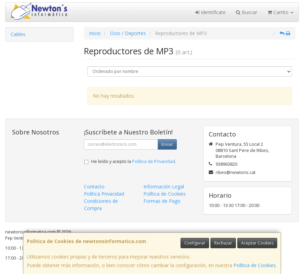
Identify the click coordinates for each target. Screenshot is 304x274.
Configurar (194, 243)
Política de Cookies (255, 265)
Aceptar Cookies (257, 243)
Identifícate (210, 12)
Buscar (246, 12)
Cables (18, 34)
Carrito (280, 12)
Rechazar (223, 243)
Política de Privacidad (153, 161)
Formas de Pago (162, 201)
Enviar (167, 144)
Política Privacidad (104, 193)
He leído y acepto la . (133, 161)
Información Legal (163, 186)
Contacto (94, 186)
